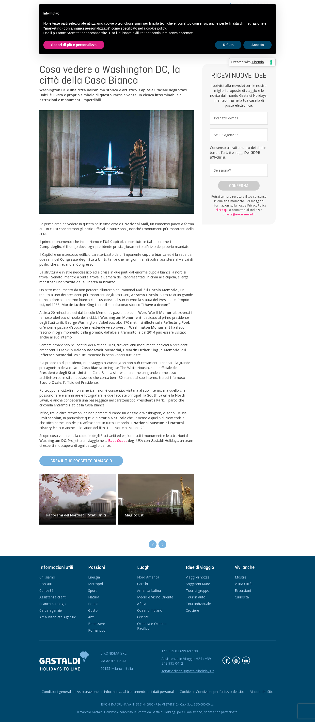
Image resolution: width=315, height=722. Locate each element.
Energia (94, 577)
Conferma (239, 185)
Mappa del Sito (261, 691)
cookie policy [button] (156, 28)
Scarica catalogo (52, 603)
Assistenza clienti (52, 597)
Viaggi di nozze (197, 577)
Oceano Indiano (149, 610)
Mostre (240, 577)
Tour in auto (195, 597)
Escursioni (243, 590)
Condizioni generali (57, 691)
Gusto (93, 610)
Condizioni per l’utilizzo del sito (220, 691)
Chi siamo (47, 577)
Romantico (97, 630)
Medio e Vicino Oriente (155, 597)
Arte (91, 617)
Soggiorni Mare (198, 583)
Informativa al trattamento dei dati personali (139, 691)
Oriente (143, 617)
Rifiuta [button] (228, 45)
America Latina (149, 590)
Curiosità (46, 590)
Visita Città (243, 583)
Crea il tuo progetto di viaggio (81, 460)
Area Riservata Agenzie (57, 617)
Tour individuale (198, 603)
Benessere (96, 623)
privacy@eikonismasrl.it (238, 214)
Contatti (45, 583)
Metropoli (96, 583)
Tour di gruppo (197, 590)
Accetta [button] (257, 45)
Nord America (148, 577)
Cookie (185, 691)
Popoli (93, 603)
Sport (92, 590)
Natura (93, 597)
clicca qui (222, 210)
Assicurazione (88, 691)
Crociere (192, 610)
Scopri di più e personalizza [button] (73, 45)
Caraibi (142, 583)
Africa (141, 603)
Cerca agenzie (50, 610)
